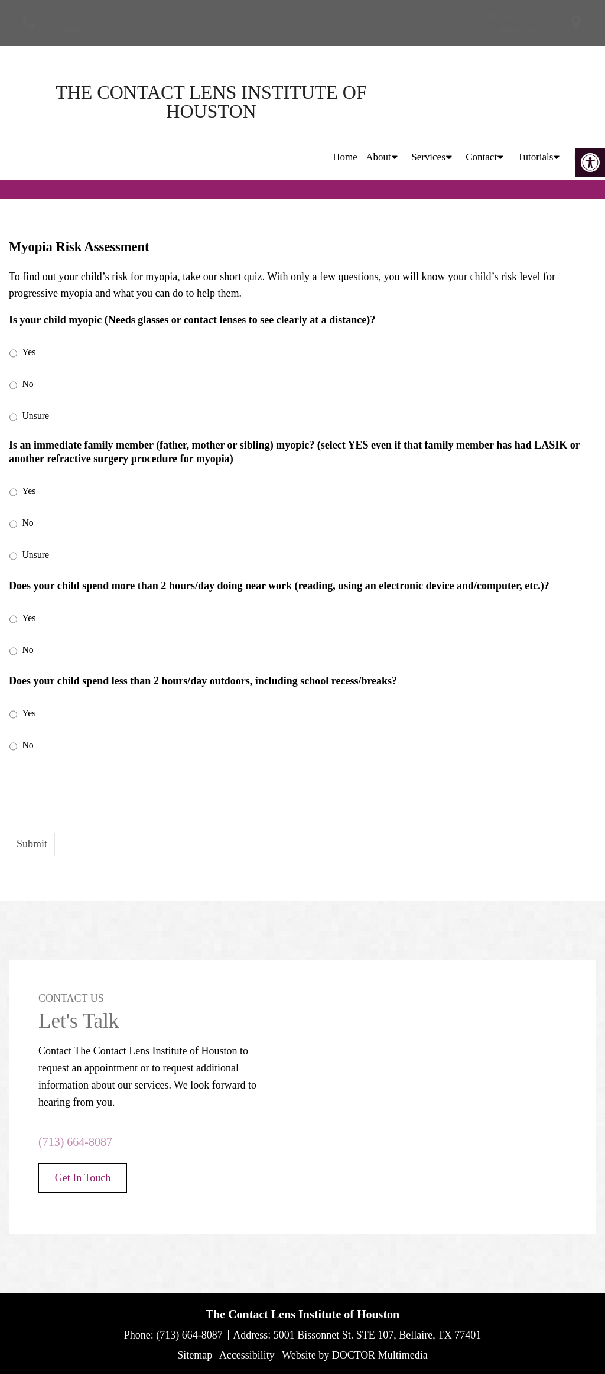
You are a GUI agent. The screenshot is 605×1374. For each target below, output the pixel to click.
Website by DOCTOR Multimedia (355, 1355)
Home (345, 101)
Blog (583, 101)
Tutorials (536, 101)
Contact (481, 101)
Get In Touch (82, 1178)
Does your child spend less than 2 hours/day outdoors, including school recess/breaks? (203, 681)
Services (428, 101)
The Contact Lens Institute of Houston (112, 101)
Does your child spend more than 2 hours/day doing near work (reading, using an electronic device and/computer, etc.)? (279, 586)
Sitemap (194, 1355)
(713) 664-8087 (70, 29)
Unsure (36, 416)
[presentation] (98, 791)
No (28, 384)
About (378, 101)
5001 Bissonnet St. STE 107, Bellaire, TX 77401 (378, 1335)
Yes (29, 352)
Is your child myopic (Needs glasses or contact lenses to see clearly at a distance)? (192, 320)
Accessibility (247, 1355)
